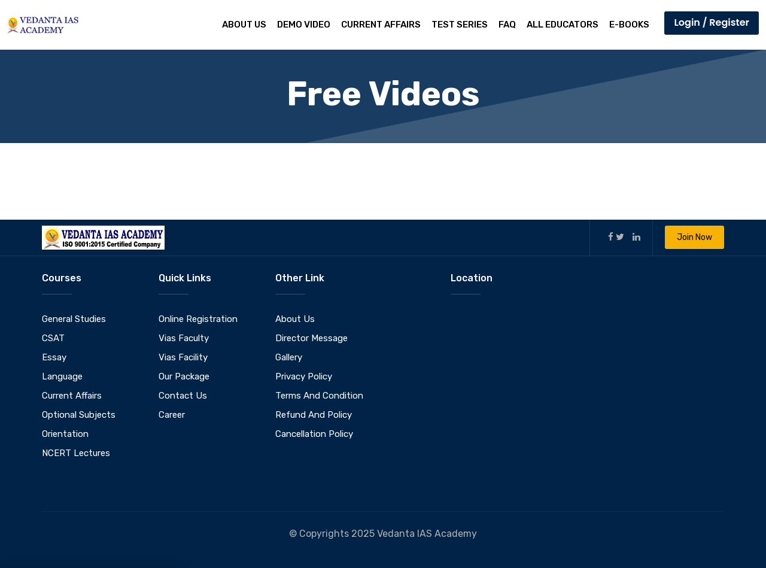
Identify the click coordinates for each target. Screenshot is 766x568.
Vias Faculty (184, 338)
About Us (244, 24)
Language (62, 376)
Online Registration (198, 319)
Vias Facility (183, 357)
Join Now (694, 237)
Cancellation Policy (314, 434)
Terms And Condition (319, 395)
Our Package (184, 376)
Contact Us (183, 395)
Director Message (311, 338)
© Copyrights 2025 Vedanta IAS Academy (383, 533)
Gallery (288, 357)
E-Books (629, 24)
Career (172, 414)
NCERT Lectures (76, 453)
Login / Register (711, 22)
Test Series (459, 24)
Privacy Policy (303, 376)
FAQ (507, 24)
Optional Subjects (78, 414)
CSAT (53, 338)
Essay (54, 357)
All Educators (562, 24)
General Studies (74, 319)
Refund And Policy (313, 414)
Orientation (65, 434)
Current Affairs (381, 24)
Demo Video (303, 24)
